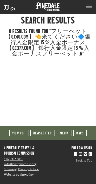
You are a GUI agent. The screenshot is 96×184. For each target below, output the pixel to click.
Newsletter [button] (42, 133)
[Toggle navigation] (89, 7)
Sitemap (10, 169)
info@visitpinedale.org (20, 164)
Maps (80, 133)
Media (64, 133)
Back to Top (84, 160)
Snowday (27, 174)
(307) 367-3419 (13, 159)
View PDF (18, 133)
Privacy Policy (28, 169)
